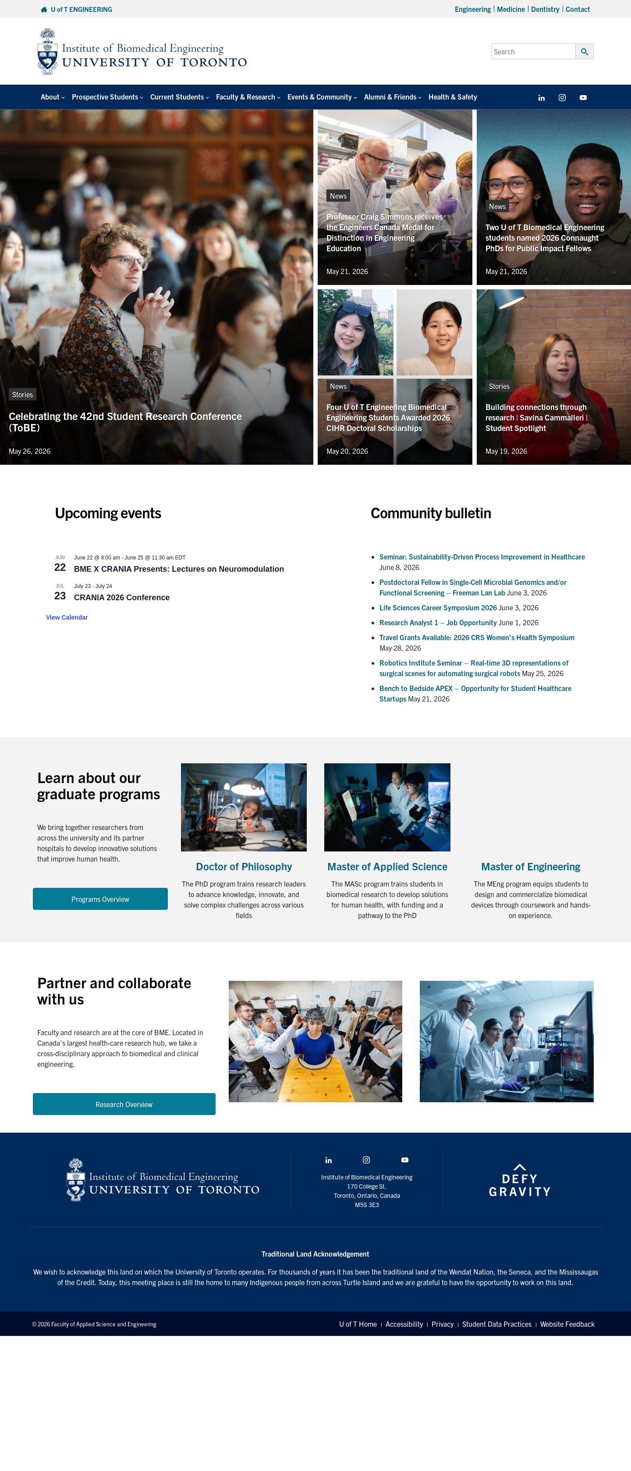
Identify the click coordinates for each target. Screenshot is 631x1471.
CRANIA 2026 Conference (122, 597)
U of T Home (358, 1323)
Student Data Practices (497, 1323)
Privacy (443, 1323)
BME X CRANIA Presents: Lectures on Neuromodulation (179, 569)
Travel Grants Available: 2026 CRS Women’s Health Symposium (476, 637)
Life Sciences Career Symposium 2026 (438, 607)
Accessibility (404, 1323)
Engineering (473, 8)
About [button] (50, 96)
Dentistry (545, 8)
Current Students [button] (177, 96)
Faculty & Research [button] (245, 96)
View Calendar (67, 617)
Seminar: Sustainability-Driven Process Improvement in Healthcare (482, 556)
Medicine (511, 8)
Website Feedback (567, 1323)
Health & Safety (453, 96)
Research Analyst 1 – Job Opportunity (438, 622)
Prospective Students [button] (105, 96)
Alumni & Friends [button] (390, 96)
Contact (578, 8)
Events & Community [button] (319, 96)
